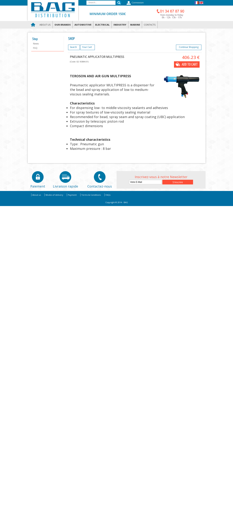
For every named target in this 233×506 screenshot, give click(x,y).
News (36, 43)
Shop (35, 39)
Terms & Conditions (91, 195)
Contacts (150, 24)
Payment (72, 195)
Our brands (62, 24)
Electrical (102, 24)
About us (45, 24)
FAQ (35, 48)
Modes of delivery (54, 195)
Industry (120, 24)
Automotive (82, 24)
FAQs (108, 195)
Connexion (135, 3)
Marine (135, 24)
